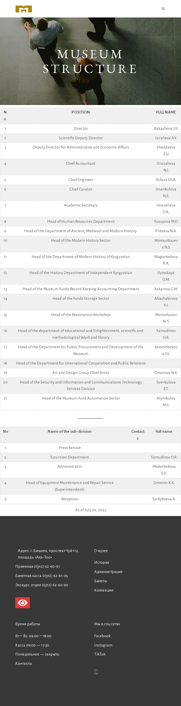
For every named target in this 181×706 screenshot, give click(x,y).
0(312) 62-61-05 (55, 576)
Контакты (23, 663)
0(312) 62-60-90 (55, 585)
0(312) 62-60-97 (47, 566)
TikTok (100, 654)
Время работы (27, 624)
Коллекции (103, 590)
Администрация (108, 572)
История (101, 562)
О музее (101, 550)
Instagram (103, 645)
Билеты (100, 581)
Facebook (102, 636)
